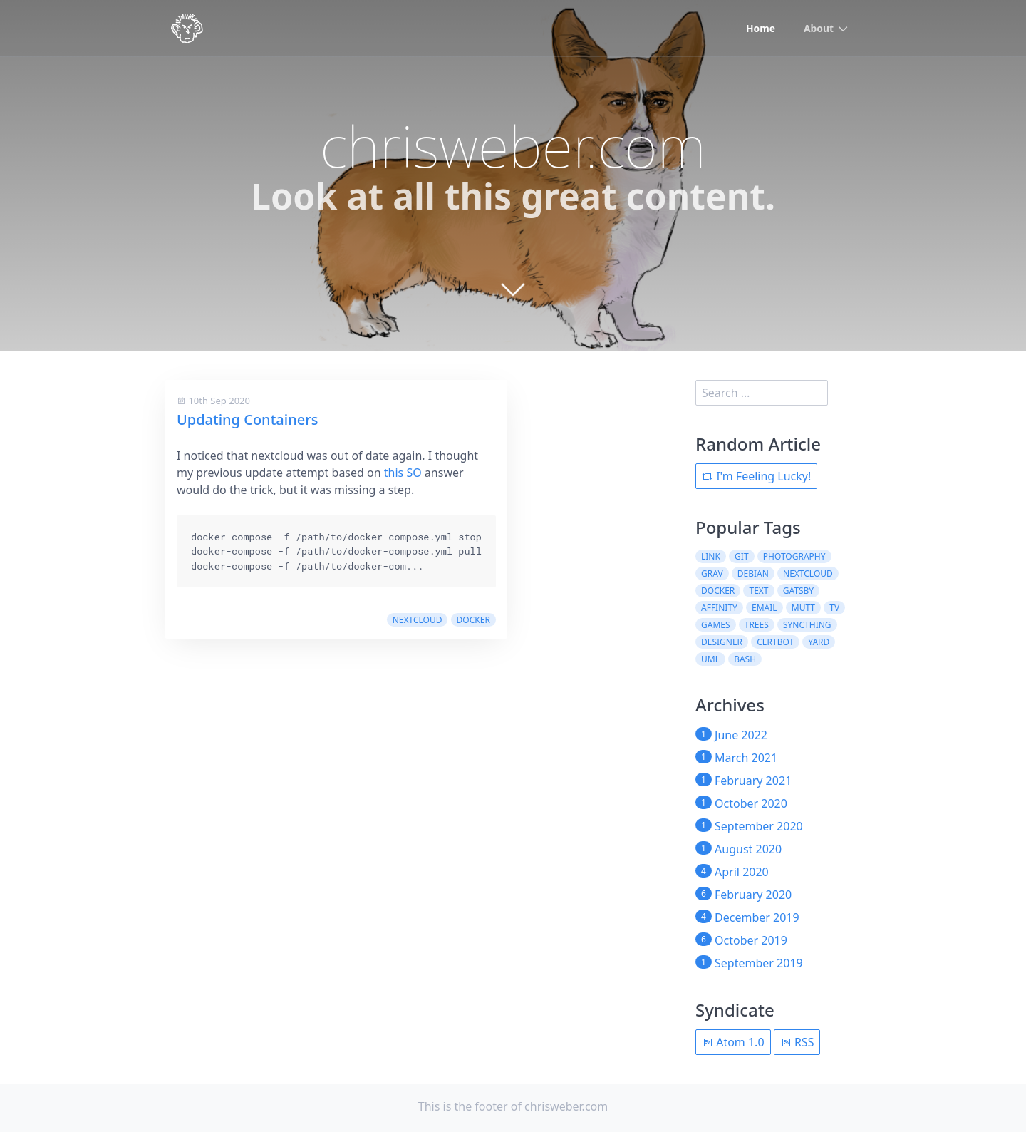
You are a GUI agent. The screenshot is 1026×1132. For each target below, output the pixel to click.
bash (745, 659)
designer (721, 642)
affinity (719, 608)
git (741, 556)
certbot (775, 642)
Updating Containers (247, 419)
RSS (797, 1042)
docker (473, 620)
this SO (403, 472)
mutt (803, 608)
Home (759, 29)
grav (712, 573)
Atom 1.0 (733, 1042)
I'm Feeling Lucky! (756, 476)
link (710, 556)
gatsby (798, 591)
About (819, 29)
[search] (761, 393)
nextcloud (417, 620)
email (764, 608)
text (758, 591)
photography (794, 556)
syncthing (807, 625)
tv (834, 608)
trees (757, 625)
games (715, 625)
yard (818, 642)
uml (710, 659)
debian (753, 573)
